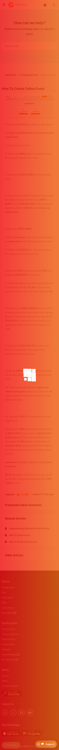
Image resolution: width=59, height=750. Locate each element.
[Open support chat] (46, 744)
